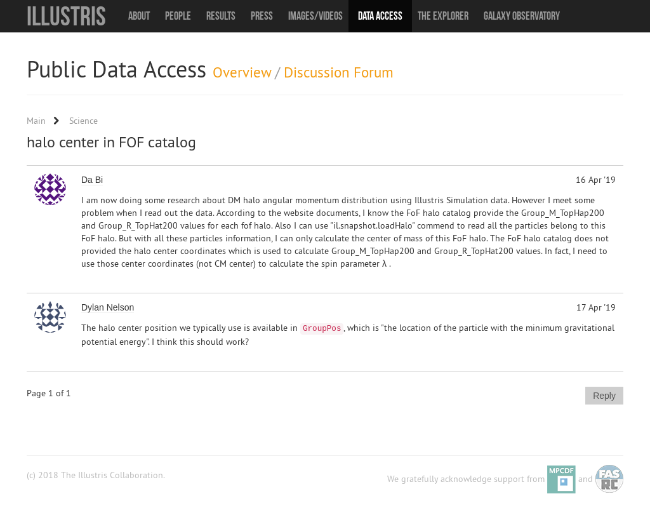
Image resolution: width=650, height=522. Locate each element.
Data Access (380, 16)
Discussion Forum (339, 72)
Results (220, 16)
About (139, 16)
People (178, 16)
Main (36, 120)
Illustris (66, 15)
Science (83, 120)
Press (262, 16)
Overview (242, 72)
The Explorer (443, 16)
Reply (604, 396)
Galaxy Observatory (522, 16)
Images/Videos (315, 16)
